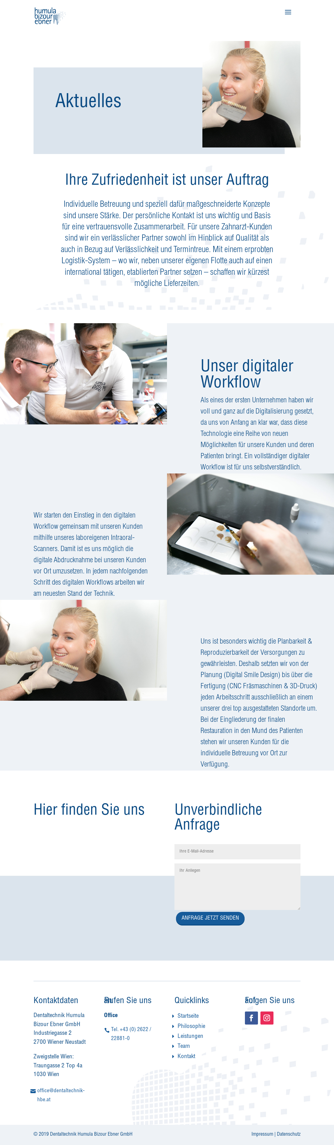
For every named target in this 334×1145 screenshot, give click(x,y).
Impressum (262, 1134)
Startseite (188, 1016)
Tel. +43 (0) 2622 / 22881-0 (131, 1034)
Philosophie (191, 1027)
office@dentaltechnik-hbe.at (61, 1095)
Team (184, 1046)
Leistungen (190, 1036)
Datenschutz (288, 1134)
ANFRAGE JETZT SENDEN (210, 918)
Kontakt (186, 1057)
